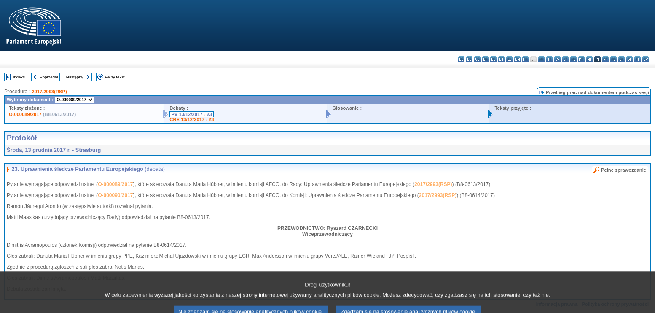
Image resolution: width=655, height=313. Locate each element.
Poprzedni (49, 77)
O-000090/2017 (115, 195)
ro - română (613, 59)
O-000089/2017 (25, 114)
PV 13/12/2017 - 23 (191, 114)
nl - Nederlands (589, 59)
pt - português (605, 59)
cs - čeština (477, 59)
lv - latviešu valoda (557, 59)
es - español (469, 59)
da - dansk (485, 59)
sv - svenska (645, 59)
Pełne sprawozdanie (623, 170)
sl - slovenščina (629, 59)
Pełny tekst (115, 77)
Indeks (19, 77)
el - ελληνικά (509, 59)
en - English (517, 59)
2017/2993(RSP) (49, 91)
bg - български (461, 59)
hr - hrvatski (541, 59)
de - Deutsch (493, 59)
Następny (74, 77)
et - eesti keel (501, 59)
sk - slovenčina (621, 59)
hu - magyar (573, 59)
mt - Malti (581, 59)
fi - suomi (637, 59)
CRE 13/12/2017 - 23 (191, 119)
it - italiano (549, 59)
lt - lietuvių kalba (565, 59)
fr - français (525, 59)
